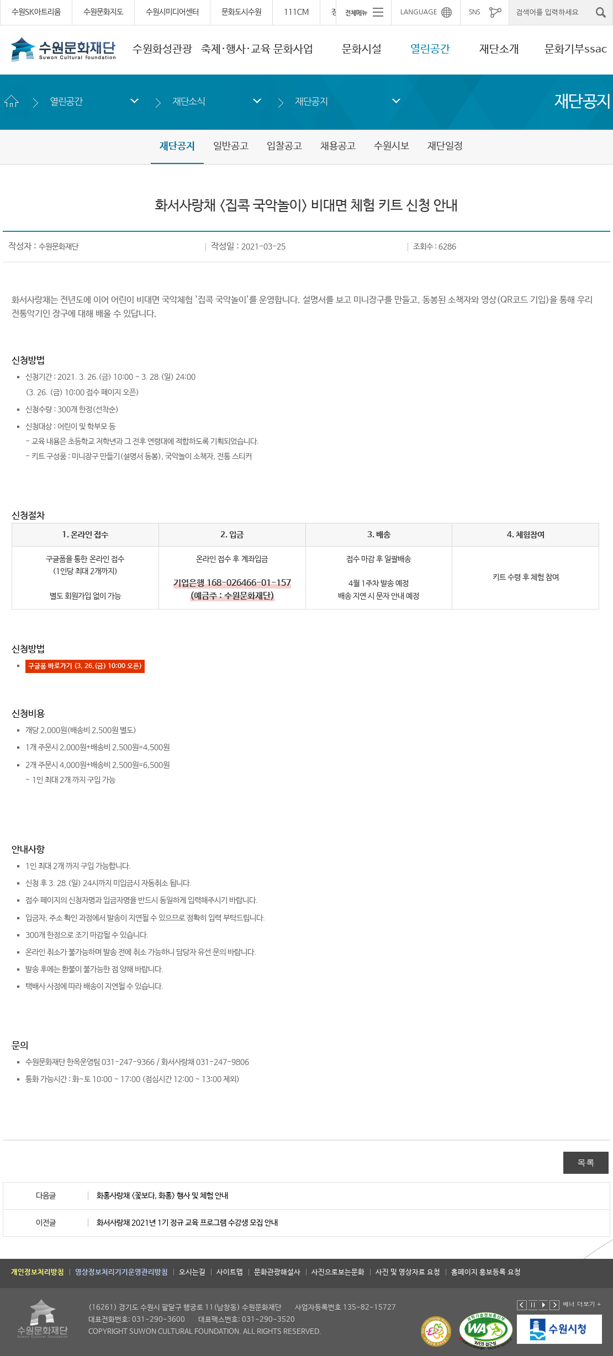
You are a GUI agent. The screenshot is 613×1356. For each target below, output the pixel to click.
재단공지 (311, 101)
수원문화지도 (103, 12)
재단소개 (499, 49)
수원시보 (391, 146)
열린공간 (430, 49)
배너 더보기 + (582, 1304)
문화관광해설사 (277, 1272)
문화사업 (293, 49)
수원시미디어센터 (172, 12)
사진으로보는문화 (337, 1272)
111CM (296, 12)
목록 (586, 1162)
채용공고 (338, 146)
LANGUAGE (418, 12)
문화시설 (362, 49)
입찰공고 (284, 146)
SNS (474, 12)
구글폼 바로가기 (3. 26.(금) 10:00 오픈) (85, 666)
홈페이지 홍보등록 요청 (486, 1272)
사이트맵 (229, 1272)
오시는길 (192, 1272)
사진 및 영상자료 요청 (408, 1272)
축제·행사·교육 (236, 49)
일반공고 (231, 146)
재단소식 (188, 101)
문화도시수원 (241, 12)
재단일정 (445, 146)
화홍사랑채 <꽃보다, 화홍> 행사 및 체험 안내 (162, 1195)
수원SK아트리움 (36, 12)
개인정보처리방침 (37, 1272)
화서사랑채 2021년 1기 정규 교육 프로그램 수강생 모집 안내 (187, 1223)
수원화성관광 (162, 49)
